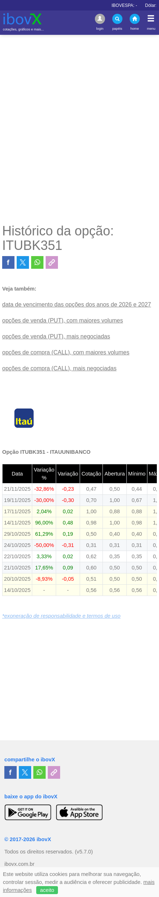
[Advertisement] (79, 129)
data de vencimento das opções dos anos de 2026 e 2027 (76, 304)
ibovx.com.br (19, 864)
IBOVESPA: (131, 5)
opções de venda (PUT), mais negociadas (56, 336)
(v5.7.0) (84, 852)
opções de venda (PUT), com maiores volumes (62, 320)
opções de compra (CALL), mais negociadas (59, 368)
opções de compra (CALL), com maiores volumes (65, 352)
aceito (47, 890)
